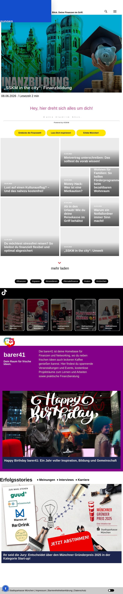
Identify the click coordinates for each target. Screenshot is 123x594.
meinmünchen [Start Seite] (14, 8)
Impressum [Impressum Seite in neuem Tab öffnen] (41, 590)
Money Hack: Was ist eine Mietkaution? (73, 187)
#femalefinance (70, 281)
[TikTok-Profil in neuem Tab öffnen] (4, 292)
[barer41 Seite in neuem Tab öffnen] (12, 342)
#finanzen (21, 281)
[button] (106, 11)
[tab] (30, 133)
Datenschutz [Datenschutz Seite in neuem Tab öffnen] (80, 590)
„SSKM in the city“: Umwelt (83, 250)
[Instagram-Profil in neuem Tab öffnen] (4, 573)
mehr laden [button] (60, 268)
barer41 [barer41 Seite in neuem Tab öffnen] (14, 354)
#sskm (87, 281)
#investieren (51, 281)
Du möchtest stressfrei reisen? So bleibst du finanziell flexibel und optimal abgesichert (28, 247)
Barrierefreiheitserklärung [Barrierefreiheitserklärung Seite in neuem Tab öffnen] (60, 590)
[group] (14, 315)
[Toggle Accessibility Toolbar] (5, 588)
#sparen (36, 281)
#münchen (101, 281)
